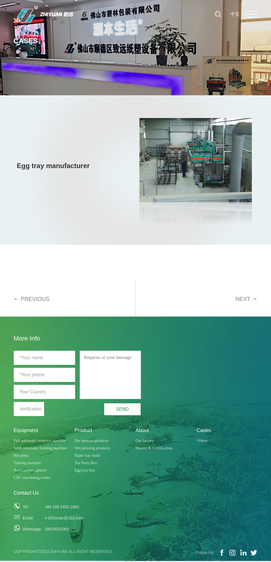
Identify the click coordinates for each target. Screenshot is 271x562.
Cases (203, 431)
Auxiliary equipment (30, 471)
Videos (202, 441)
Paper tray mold (87, 456)
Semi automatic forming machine (40, 449)
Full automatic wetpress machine (40, 441)
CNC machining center (32, 478)
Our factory (145, 441)
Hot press (21, 456)
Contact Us (26, 494)
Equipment (26, 431)
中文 (235, 14)
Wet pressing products (92, 449)
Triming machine (27, 463)
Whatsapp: (30, 530)
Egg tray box (85, 471)
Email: (28, 518)
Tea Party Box (86, 463)
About (142, 431)
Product (83, 431)
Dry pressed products (91, 441)
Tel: (25, 507)
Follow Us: (205, 553)
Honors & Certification (154, 449)
